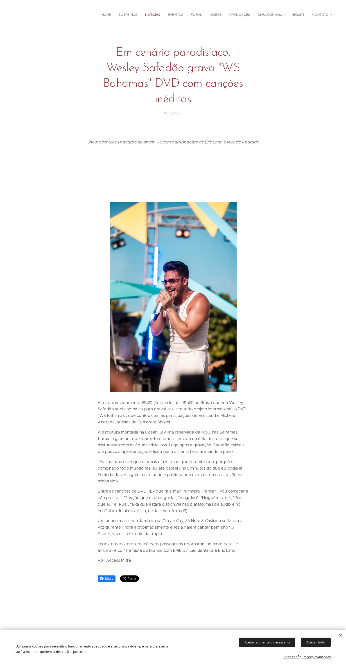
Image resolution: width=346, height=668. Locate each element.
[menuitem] (107, 14)
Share (106, 578)
